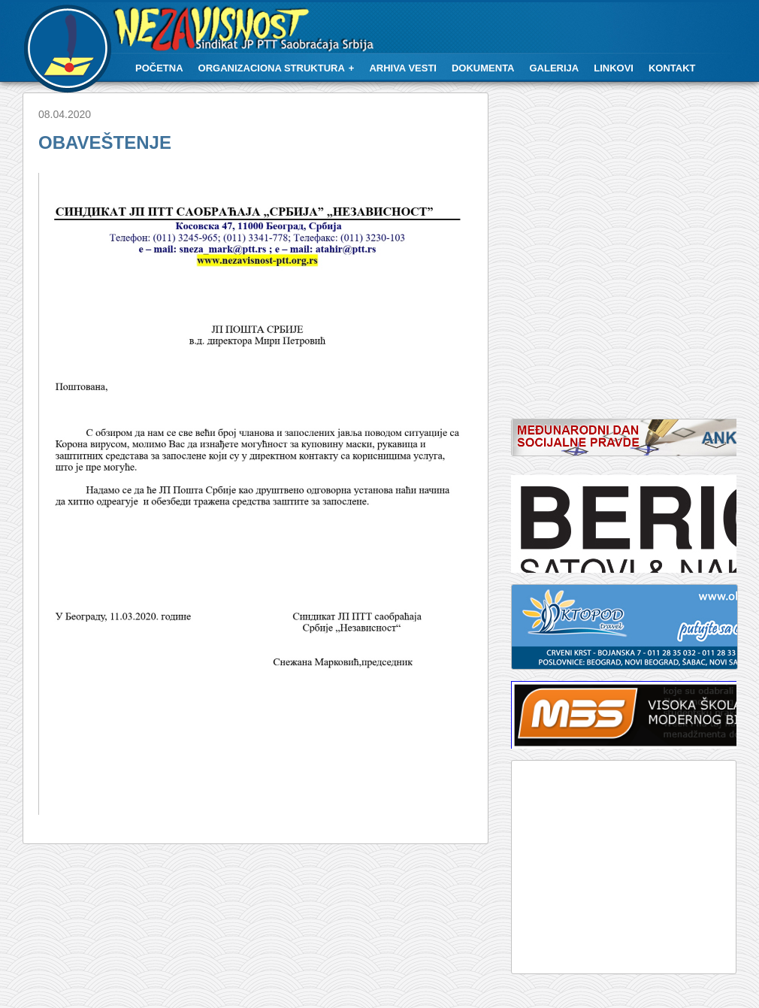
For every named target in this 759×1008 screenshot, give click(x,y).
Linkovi (614, 68)
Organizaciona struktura (271, 68)
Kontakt (672, 68)
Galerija (554, 68)
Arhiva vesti (403, 68)
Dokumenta (483, 68)
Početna (159, 68)
